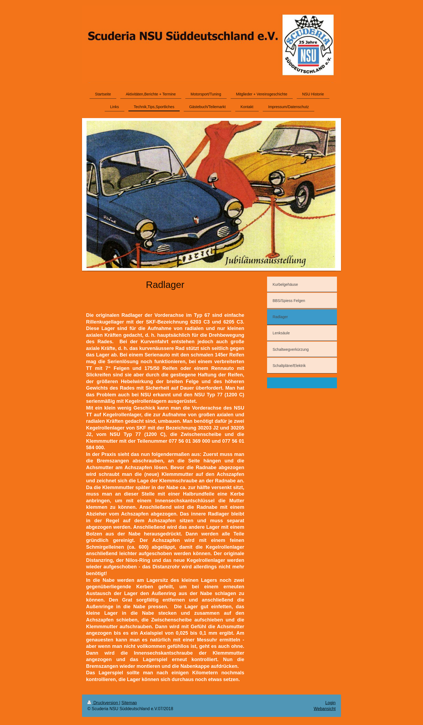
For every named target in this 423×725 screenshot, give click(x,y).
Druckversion (103, 702)
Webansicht (325, 708)
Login (330, 702)
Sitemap (129, 702)
